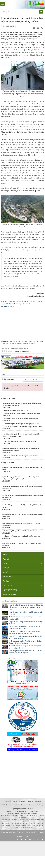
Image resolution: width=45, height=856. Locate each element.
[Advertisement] (22, 321)
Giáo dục (6, 568)
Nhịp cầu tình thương (10, 594)
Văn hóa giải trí (8, 576)
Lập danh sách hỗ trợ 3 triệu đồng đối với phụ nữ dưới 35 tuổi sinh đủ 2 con (25, 628)
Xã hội (5, 554)
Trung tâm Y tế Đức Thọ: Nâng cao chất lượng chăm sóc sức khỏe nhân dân (26, 637)
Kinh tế (5, 572)
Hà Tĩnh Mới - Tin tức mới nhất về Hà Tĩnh (30, 832)
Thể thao (6, 581)
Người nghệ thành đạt (10, 590)
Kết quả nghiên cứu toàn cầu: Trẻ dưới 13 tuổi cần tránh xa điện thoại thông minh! (25, 652)
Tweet (3, 374)
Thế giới (5, 563)
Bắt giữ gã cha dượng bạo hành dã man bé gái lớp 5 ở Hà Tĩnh (26, 623)
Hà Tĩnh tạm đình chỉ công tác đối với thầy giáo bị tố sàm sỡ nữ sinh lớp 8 (26, 647)
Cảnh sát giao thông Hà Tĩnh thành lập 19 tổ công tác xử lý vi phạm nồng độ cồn (25, 642)
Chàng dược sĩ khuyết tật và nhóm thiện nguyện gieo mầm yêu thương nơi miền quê (24, 632)
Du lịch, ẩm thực (8, 585)
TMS (26, 836)
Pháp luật (6, 559)
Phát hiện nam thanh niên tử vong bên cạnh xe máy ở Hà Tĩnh (26, 613)
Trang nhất (7, 801)
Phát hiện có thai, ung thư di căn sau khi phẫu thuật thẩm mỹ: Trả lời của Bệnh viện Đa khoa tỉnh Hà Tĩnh (26, 607)
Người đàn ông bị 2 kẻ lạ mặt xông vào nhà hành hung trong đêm (25, 618)
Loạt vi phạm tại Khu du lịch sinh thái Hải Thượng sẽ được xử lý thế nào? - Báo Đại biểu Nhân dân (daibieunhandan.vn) (21, 303)
